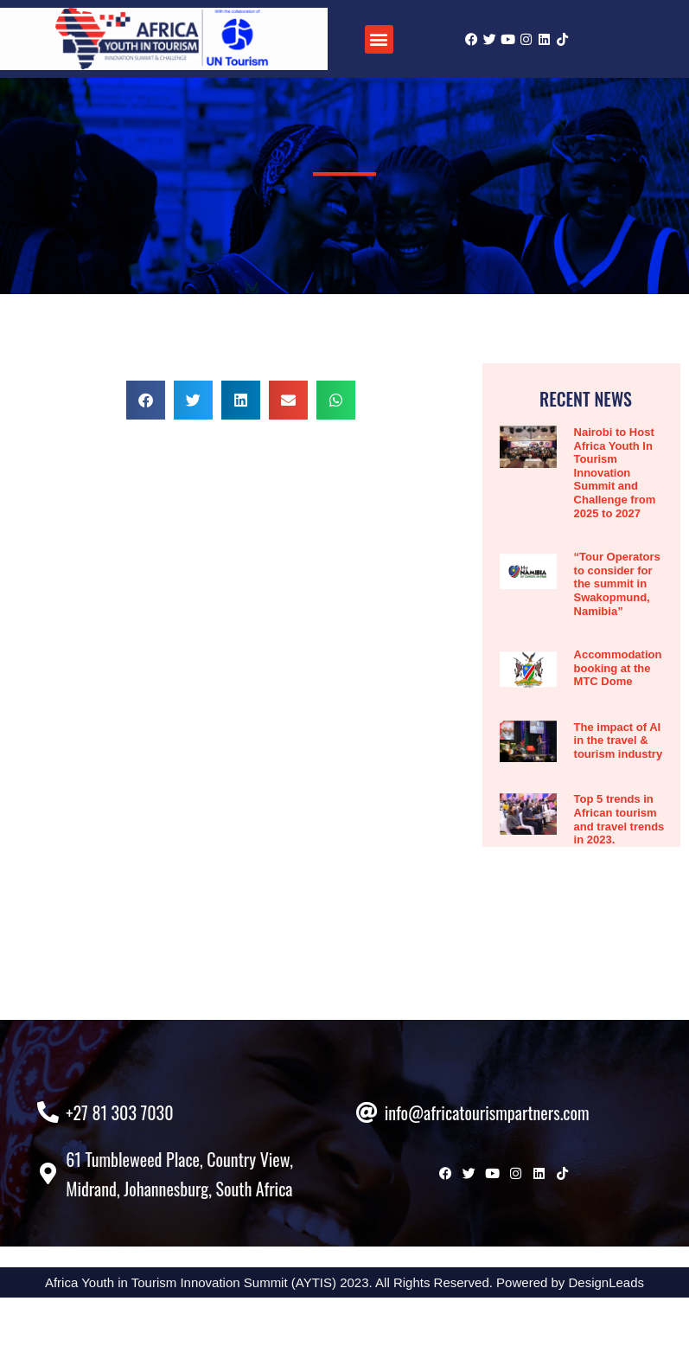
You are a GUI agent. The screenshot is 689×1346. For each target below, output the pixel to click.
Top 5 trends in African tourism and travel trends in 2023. (619, 819)
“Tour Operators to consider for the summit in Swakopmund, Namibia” (617, 583)
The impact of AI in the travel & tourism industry (618, 740)
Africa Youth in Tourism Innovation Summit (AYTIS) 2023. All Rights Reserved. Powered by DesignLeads (344, 1331)
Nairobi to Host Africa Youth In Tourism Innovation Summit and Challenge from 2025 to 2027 (615, 473)
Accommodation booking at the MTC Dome (618, 668)
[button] (379, 39)
